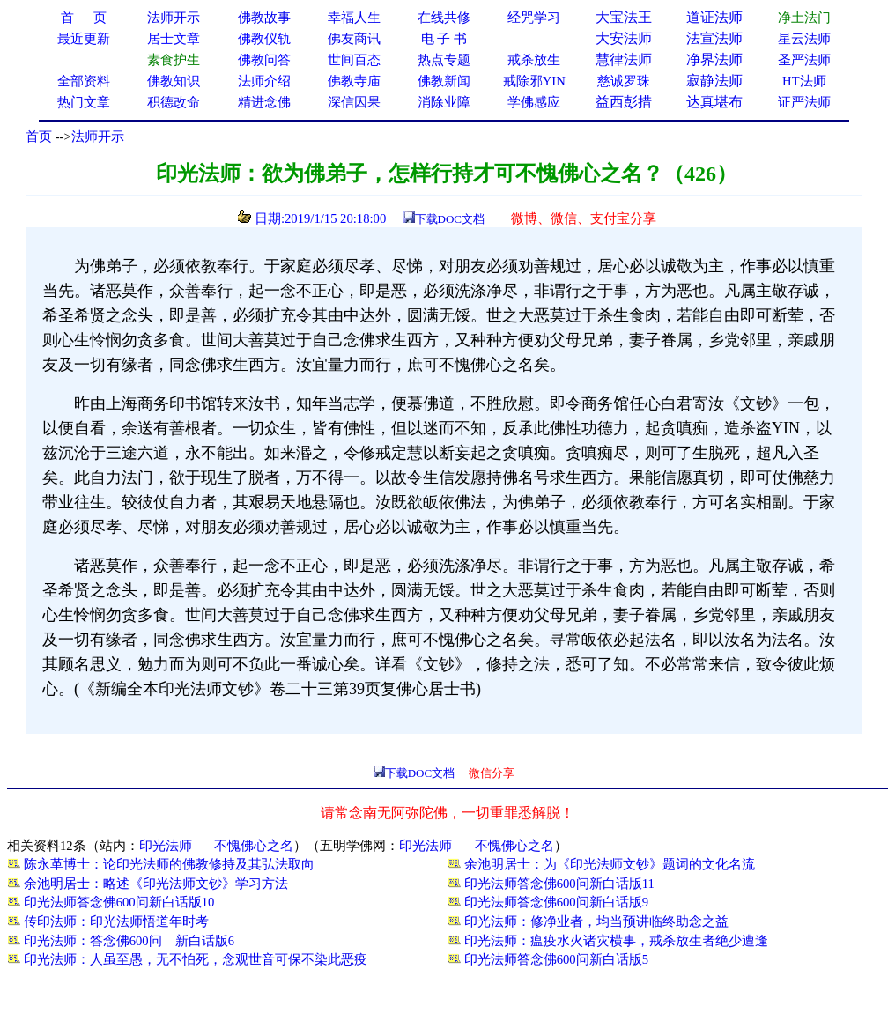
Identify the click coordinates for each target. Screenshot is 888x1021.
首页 (39, 136)
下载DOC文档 (450, 219)
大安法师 (624, 38)
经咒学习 (533, 18)
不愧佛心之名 (253, 846)
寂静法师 (714, 80)
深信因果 (354, 102)
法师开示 (97, 136)
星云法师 (804, 39)
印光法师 (165, 846)
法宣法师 (714, 38)
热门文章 (83, 102)
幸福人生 (354, 18)
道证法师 (714, 17)
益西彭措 (624, 101)
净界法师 (714, 59)
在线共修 (444, 18)
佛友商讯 (354, 39)
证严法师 (804, 102)
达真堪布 (714, 101)
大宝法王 (624, 17)
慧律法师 (624, 59)
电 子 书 (444, 39)
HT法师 (804, 81)
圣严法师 (804, 60)
